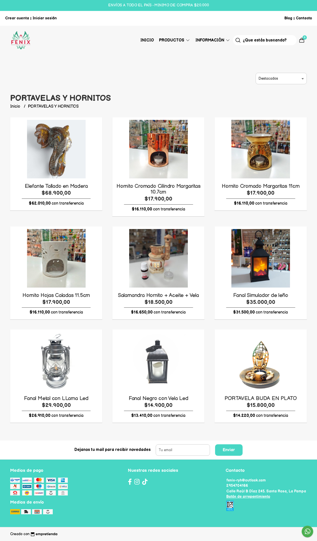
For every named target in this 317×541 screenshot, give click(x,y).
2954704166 (237, 485)
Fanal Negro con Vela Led (158, 398)
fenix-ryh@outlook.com (246, 480)
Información (212, 40)
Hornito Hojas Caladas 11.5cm (56, 295)
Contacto (304, 18)
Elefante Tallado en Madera (56, 186)
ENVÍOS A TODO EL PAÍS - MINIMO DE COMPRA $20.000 (158, 5)
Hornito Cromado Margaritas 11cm (261, 186)
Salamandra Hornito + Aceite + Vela (158, 295)
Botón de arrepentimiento (248, 496)
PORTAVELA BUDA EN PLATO (260, 398)
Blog (288, 18)
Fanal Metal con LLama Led (56, 398)
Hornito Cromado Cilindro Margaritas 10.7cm (158, 189)
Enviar (229, 450)
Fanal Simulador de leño (260, 295)
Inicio (147, 40)
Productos (174, 40)
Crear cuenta (17, 18)
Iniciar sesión (45, 18)
